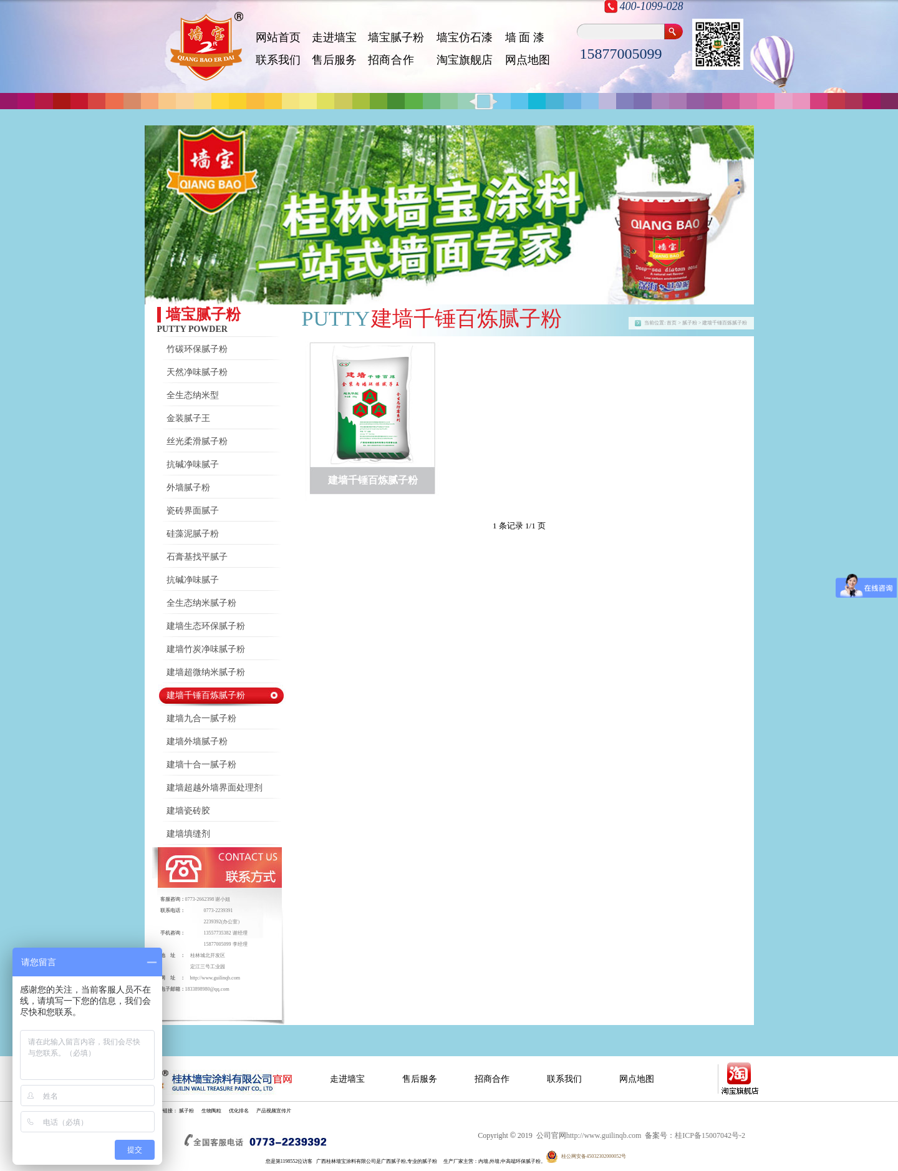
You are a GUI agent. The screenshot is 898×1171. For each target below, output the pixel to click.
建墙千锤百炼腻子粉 (206, 695)
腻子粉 (186, 1111)
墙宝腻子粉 (396, 37)
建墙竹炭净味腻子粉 (206, 649)
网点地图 (527, 60)
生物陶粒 (211, 1111)
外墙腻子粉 (188, 487)
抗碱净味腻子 (193, 464)
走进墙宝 (334, 37)
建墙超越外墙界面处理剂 (215, 787)
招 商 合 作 (390, 60)
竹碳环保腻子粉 (197, 349)
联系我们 (278, 60)
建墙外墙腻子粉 (197, 741)
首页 (672, 323)
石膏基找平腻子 (197, 556)
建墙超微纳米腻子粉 (206, 672)
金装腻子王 (188, 418)
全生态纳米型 (193, 395)
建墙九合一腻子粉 (201, 718)
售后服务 (334, 60)
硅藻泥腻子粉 (193, 533)
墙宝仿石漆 (465, 37)
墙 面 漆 (524, 37)
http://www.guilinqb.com (215, 978)
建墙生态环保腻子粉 (206, 626)
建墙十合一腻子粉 (201, 764)
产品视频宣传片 (273, 1111)
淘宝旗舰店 (465, 60)
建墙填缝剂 (188, 833)
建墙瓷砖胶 (188, 810)
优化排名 (239, 1111)
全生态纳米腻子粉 (201, 603)
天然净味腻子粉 (197, 372)
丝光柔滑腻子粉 (197, 441)
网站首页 (278, 37)
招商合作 (492, 1079)
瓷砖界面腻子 (193, 510)
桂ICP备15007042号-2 (710, 1135)
